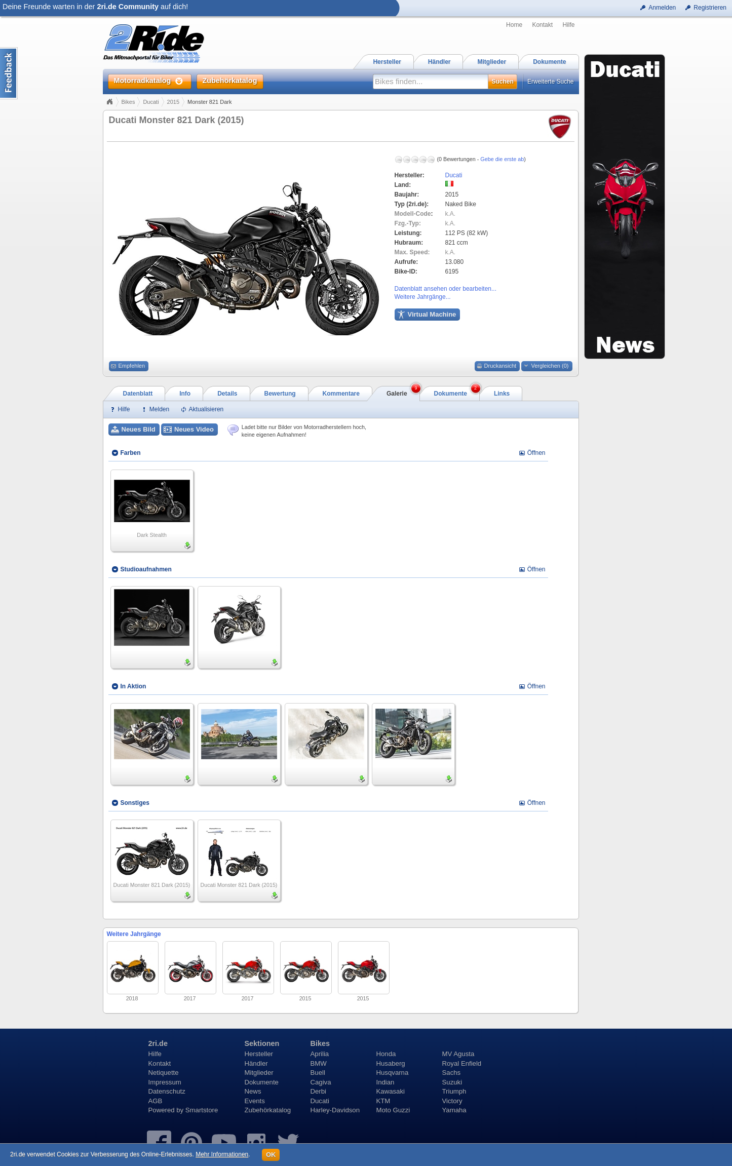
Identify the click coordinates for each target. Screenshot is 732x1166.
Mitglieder (259, 1072)
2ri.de (158, 1043)
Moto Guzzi (393, 1110)
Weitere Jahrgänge (134, 934)
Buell (318, 1072)
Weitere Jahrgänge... (423, 296)
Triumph (454, 1091)
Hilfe (568, 24)
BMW (319, 1063)
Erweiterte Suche (550, 81)
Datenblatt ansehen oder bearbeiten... (445, 288)
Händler (256, 1063)
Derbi (319, 1091)
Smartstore (201, 1110)
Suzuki (452, 1082)
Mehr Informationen (222, 1154)
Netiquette (163, 1072)
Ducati (151, 102)
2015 (173, 102)
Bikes (128, 102)
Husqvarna (392, 1072)
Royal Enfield (462, 1063)
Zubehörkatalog (268, 1110)
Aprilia (320, 1054)
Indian (385, 1082)
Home (514, 24)
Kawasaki (390, 1091)
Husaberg (390, 1063)
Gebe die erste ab (502, 159)
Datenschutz (166, 1091)
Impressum (164, 1082)
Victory (452, 1101)
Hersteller (259, 1054)
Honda (386, 1054)
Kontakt (542, 24)
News (253, 1091)
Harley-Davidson (335, 1110)
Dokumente (262, 1082)
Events (255, 1101)
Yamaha (454, 1110)
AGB (155, 1101)
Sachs (451, 1072)
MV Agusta (458, 1054)
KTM (383, 1101)
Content (9, 73)
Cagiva (321, 1082)
